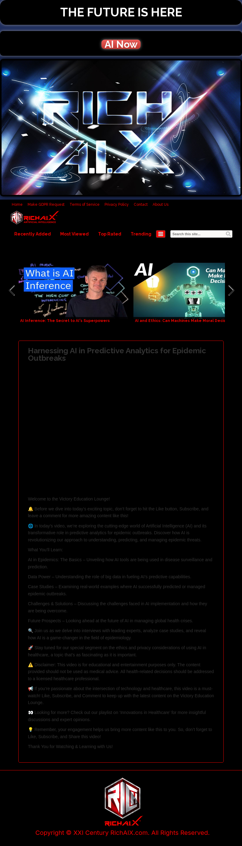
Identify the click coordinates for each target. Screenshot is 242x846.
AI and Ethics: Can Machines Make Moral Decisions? (185, 321)
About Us (160, 204)
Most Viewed (74, 233)
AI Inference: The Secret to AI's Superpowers (65, 321)
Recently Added (32, 233)
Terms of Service (84, 204)
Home (17, 204)
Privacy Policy (117, 204)
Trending (141, 233)
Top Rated (109, 233)
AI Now (121, 44)
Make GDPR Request (46, 204)
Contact (141, 204)
